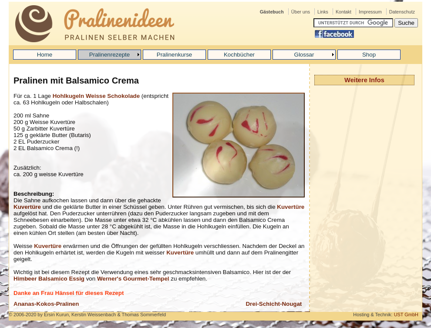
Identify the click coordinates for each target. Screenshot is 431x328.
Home (45, 54)
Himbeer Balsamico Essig (48, 278)
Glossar (304, 54)
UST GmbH (406, 314)
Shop (369, 54)
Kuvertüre (27, 207)
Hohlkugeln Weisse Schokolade (96, 96)
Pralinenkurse (174, 54)
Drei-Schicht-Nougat (274, 304)
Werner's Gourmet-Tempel (133, 278)
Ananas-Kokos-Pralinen (46, 304)
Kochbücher (239, 54)
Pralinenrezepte (109, 54)
